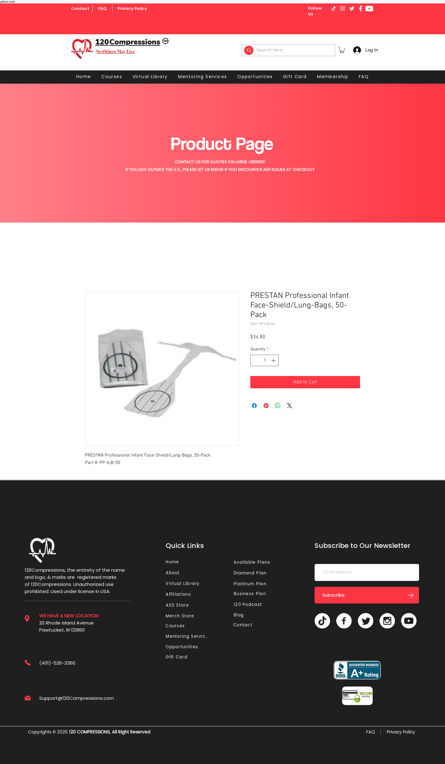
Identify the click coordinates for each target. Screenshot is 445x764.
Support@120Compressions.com (76, 698)
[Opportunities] (183, 647)
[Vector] (344, 620)
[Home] (173, 562)
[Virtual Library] (190, 584)
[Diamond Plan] (251, 573)
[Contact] (80, 8)
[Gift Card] (177, 657)
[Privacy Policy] (132, 8)
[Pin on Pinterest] (266, 405)
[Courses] (177, 626)
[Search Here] (289, 50)
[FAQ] (102, 8)
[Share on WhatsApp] (278, 405)
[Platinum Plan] (251, 584)
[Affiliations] (180, 595)
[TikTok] (322, 620)
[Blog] (241, 615)
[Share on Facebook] (254, 405)
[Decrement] (255, 360)
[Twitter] (365, 620)
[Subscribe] (367, 595)
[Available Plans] (253, 563)
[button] (342, 50)
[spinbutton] (264, 360)
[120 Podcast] (249, 605)
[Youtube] (369, 8)
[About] (175, 573)
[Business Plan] (251, 594)
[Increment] (274, 360)
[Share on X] (289, 405)
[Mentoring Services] (189, 637)
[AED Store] (178, 605)
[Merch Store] (182, 616)
